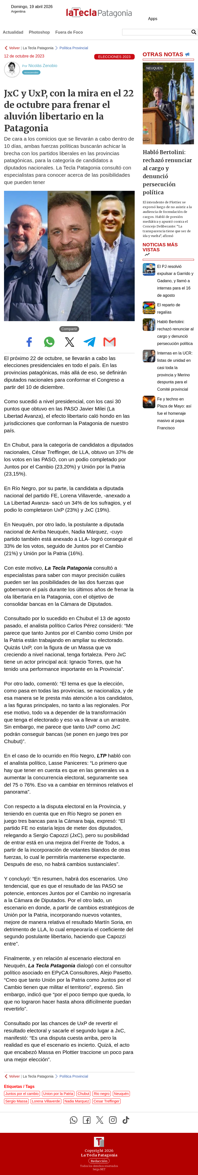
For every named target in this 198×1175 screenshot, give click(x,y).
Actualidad (13, 32)
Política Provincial (74, 48)
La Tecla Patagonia (38, 48)
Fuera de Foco (69, 32)
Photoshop (39, 32)
